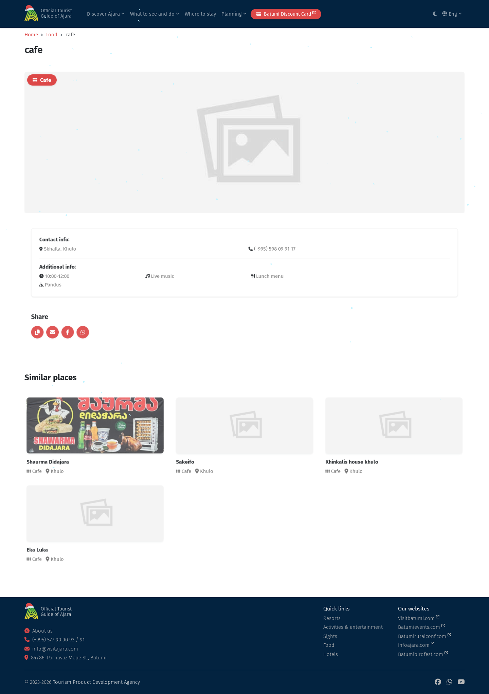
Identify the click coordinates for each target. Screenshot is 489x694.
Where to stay (200, 14)
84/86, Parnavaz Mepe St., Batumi (65, 658)
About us (38, 631)
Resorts (332, 618)
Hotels (330, 654)
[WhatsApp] (449, 682)
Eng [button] (452, 14)
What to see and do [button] (154, 14)
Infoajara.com (416, 644)
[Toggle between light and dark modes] (434, 14)
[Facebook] (438, 682)
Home (31, 35)
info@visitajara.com (51, 649)
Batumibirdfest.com (423, 654)
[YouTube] (461, 682)
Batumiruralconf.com (424, 636)
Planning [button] (234, 14)
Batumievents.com (421, 626)
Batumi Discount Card (285, 14)
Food (51, 35)
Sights (330, 636)
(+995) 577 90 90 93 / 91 (54, 640)
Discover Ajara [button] (106, 14)
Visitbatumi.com (418, 618)
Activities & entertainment (353, 627)
